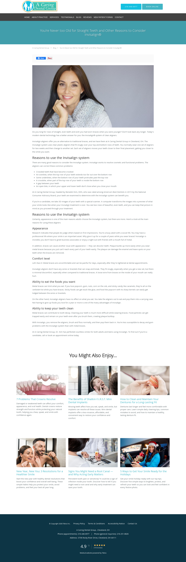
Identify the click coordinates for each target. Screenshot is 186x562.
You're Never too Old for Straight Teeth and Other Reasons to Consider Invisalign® (91, 48)
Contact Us (132, 523)
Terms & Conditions (96, 523)
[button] (152, 7)
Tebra (104, 553)
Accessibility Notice (116, 523)
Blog (54, 48)
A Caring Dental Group (41, 48)
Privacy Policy (79, 523)
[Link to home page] (36, 6)
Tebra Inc (66, 523)
